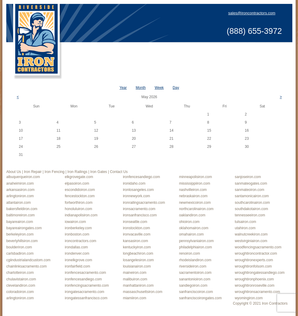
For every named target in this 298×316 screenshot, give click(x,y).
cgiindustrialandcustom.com (28, 260)
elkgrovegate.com (79, 177)
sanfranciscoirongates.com (200, 298)
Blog (245, 53)
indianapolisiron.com (81, 215)
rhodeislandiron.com (195, 260)
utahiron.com (245, 228)
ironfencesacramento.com (85, 273)
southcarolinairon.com (252, 202)
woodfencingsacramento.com (258, 247)
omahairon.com (191, 234)
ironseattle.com (135, 222)
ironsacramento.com (139, 209)
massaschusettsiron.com (142, 292)
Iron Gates (222, 53)
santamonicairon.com (252, 196)
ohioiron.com (189, 222)
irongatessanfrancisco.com (86, 298)
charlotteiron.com (20, 273)
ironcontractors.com (80, 241)
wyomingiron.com (248, 298)
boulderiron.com (19, 247)
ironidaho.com (134, 183)
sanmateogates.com (251, 183)
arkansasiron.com (20, 190)
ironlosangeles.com (138, 190)
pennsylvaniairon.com (196, 241)
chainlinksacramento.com (26, 266)
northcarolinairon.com (196, 209)
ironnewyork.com (136, 196)
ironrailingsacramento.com (144, 202)
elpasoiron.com (77, 183)
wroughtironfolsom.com (253, 266)
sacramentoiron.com (195, 273)
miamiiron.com (134, 298)
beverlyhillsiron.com (22, 241)
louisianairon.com (137, 266)
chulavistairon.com (21, 279)
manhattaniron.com (138, 285)
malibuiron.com (135, 279)
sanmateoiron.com (249, 190)
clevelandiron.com (20, 285)
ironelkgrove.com (78, 260)
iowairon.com (75, 222)
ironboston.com (77, 234)
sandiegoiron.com (193, 285)
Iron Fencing (157, 53)
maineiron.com (135, 273)
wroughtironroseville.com (254, 285)
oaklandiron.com (192, 215)
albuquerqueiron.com (23, 177)
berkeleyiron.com (19, 234)
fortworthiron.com (79, 202)
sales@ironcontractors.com (251, 13)
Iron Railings (190, 53)
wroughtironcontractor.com (256, 253)
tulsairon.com (245, 222)
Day (176, 88)
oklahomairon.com (193, 228)
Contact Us (269, 53)
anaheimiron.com (20, 183)
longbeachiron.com (138, 253)
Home (75, 53)
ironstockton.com (136, 228)
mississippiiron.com (194, 183)
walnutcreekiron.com (251, 234)
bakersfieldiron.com (21, 209)
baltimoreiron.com (20, 215)
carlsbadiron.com (19, 253)
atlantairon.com (18, 202)
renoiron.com (189, 253)
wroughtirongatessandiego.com (260, 273)
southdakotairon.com (251, 209)
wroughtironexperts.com (254, 260)
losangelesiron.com (138, 260)
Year (123, 88)
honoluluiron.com (78, 209)
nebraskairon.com (193, 196)
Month (141, 88)
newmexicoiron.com (195, 202)
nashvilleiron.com (193, 190)
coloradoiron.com (20, 292)
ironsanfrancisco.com (140, 215)
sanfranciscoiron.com (196, 292)
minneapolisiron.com (195, 177)
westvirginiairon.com (251, 241)
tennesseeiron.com (250, 215)
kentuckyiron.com (137, 247)
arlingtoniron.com (20, 196)
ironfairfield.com (77, 266)
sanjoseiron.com (248, 177)
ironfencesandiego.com (141, 177)
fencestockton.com (80, 196)
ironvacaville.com (136, 234)
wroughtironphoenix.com (254, 279)
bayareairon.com (19, 222)
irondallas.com (76, 247)
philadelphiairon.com (195, 247)
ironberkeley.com (78, 228)
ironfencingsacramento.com (87, 285)
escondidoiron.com (80, 190)
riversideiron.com (192, 266)
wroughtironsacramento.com (257, 292)
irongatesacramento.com (84, 292)
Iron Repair (125, 53)
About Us (96, 53)
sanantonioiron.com (195, 279)
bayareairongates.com (24, 228)
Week (159, 88)
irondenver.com (77, 253)
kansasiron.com (135, 241)
